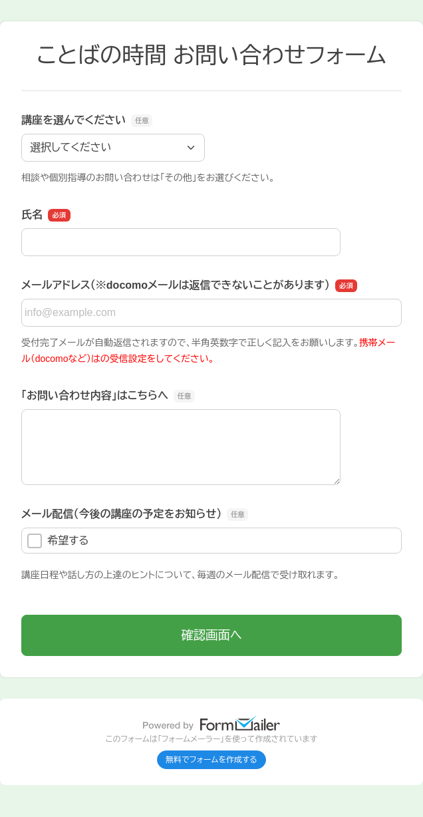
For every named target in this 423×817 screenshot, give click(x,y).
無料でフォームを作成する (211, 759)
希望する (58, 541)
